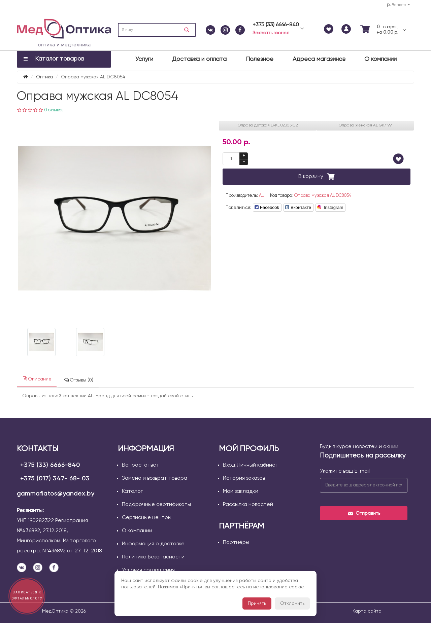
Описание (37, 378)
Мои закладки (240, 491)
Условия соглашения (148, 570)
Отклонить (292, 603)
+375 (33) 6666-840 (50, 465)
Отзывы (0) (78, 379)
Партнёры (236, 542)
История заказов (244, 478)
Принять (257, 603)
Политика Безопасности (153, 557)
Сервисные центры (146, 517)
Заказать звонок (271, 33)
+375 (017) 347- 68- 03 (55, 479)
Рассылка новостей (248, 504)
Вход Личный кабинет (250, 465)
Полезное (259, 59)
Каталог (132, 491)
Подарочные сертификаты (156, 504)
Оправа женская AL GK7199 (365, 125)
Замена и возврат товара (154, 478)
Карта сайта (367, 611)
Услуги (144, 59)
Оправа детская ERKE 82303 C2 (268, 125)
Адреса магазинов (319, 59)
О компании (380, 59)
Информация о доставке (153, 544)
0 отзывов (53, 110)
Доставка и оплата (199, 59)
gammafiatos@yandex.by (55, 494)
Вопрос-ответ (140, 465)
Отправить (363, 513)
